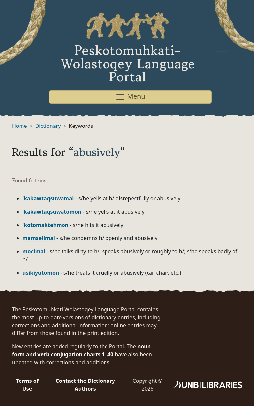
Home (19, 125)
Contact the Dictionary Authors (85, 384)
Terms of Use (27, 384)
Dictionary (48, 125)
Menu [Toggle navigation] (130, 97)
